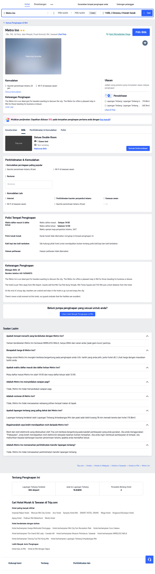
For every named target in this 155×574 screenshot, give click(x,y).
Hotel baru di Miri (19, 549)
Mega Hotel (105, 513)
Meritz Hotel (50, 518)
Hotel (27, 4)
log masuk (105, 119)
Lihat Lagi (9, 107)
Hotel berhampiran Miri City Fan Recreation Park (72, 528)
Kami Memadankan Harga (119, 34)
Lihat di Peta (110, 110)
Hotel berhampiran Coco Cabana (106, 528)
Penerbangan (40, 4)
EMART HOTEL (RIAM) (89, 513)
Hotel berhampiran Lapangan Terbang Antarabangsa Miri (74, 539)
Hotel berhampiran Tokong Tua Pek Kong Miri (30, 539)
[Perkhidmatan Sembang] (149, 559)
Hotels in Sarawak (119, 466)
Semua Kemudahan (13, 92)
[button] (112, 4)
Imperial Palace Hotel (20, 513)
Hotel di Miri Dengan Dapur (39, 549)
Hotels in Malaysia (101, 466)
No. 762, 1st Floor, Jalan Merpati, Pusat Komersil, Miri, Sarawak (31, 34)
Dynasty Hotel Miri (70, 513)
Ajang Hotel (17, 518)
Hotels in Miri (134, 466)
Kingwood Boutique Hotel (123, 513)
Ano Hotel (57, 513)
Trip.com (80, 466)
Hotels (89, 466)
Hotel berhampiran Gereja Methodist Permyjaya (31, 528)
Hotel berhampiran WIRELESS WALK (112, 533)
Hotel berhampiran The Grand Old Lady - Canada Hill (33, 533)
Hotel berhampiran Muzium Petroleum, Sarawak (75, 533)
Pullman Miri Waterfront (33, 518)
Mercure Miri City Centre (41, 513)
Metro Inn (12, 30)
